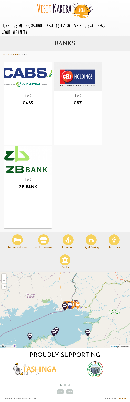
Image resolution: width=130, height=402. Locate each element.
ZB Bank (28, 187)
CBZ (78, 103)
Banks (65, 267)
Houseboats (68, 247)
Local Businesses (43, 247)
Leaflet (114, 347)
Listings (15, 54)
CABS (28, 103)
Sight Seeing (91, 247)
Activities (114, 247)
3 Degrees (121, 399)
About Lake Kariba (14, 32)
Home (5, 26)
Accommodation (17, 247)
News (101, 26)
